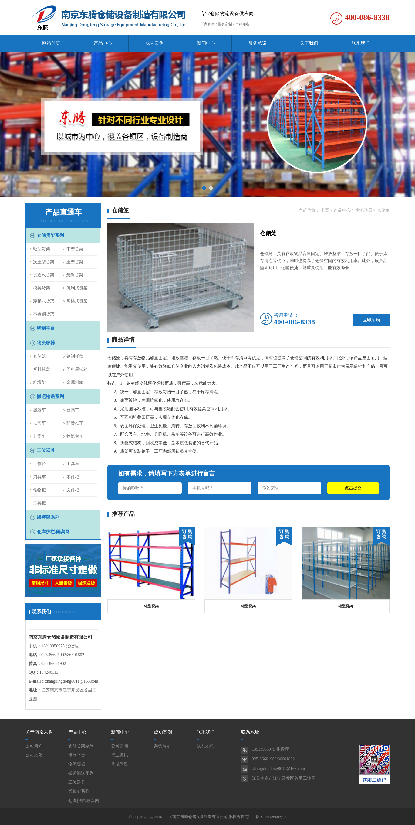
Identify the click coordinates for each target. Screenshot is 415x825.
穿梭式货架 (43, 301)
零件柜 (72, 477)
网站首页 (51, 43)
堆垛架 (39, 382)
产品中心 (103, 43)
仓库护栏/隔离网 (53, 531)
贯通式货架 (43, 275)
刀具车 (39, 477)
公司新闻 (119, 746)
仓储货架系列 (50, 235)
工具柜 (39, 503)
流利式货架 (77, 288)
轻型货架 (41, 249)
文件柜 (72, 490)
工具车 (72, 464)
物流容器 (46, 342)
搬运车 (39, 410)
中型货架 (74, 249)
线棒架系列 (48, 517)
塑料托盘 (41, 369)
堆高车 (39, 423)
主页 (325, 210)
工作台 (39, 464)
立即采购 (371, 320)
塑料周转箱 (77, 369)
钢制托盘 (74, 356)
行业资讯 (119, 755)
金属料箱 (74, 382)
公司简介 (33, 746)
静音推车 (74, 423)
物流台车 (74, 436)
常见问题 (119, 764)
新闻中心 (206, 43)
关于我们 (309, 43)
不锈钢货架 (43, 314)
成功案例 (154, 43)
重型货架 (74, 262)
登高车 (72, 410)
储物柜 (39, 490)
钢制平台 (46, 328)
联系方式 (205, 746)
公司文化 (33, 755)
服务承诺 (257, 43)
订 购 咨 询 (187, 534)
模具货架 (41, 288)
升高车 (39, 436)
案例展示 (162, 746)
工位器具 (46, 450)
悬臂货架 (74, 275)
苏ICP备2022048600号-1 (265, 816)
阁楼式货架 (77, 301)
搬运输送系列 (50, 396)
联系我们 (361, 43)
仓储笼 (39, 356)
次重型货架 (43, 262)
